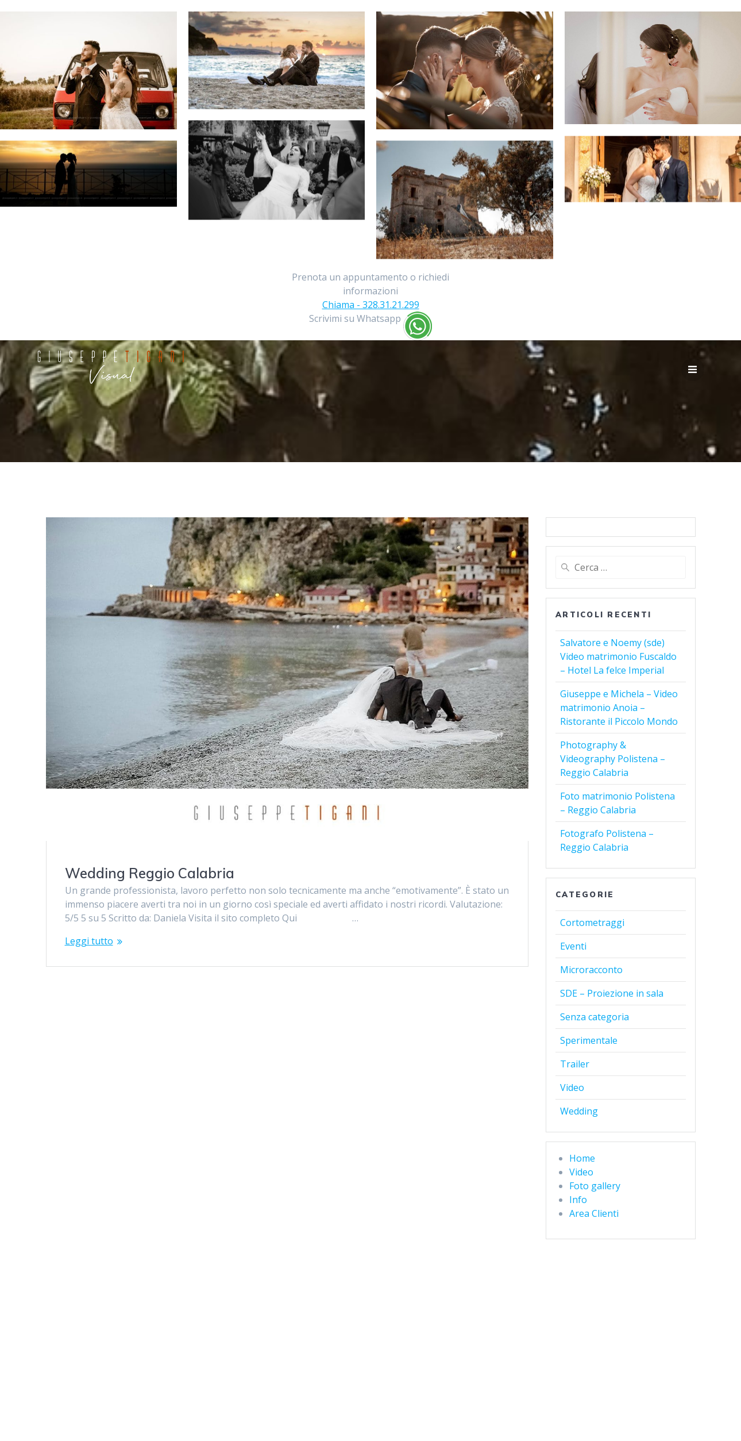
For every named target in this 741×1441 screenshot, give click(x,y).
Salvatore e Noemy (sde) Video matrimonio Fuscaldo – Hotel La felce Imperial (618, 656)
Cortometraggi (592, 922)
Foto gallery (594, 1185)
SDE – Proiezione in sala (611, 993)
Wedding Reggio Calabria (149, 873)
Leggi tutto (89, 941)
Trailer (574, 1064)
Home (582, 1158)
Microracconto (591, 969)
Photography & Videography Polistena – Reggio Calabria (612, 759)
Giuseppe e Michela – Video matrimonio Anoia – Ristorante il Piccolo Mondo (619, 707)
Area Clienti (594, 1213)
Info (578, 1199)
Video (572, 1087)
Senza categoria (594, 1016)
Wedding (579, 1111)
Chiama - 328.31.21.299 (370, 304)
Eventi (573, 946)
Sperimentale (589, 1040)
